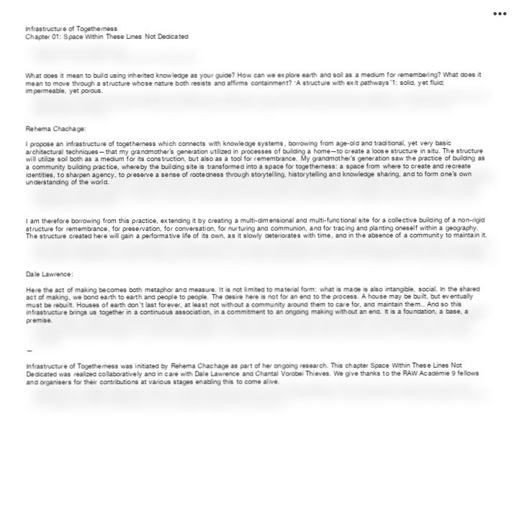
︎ (500, 14)
